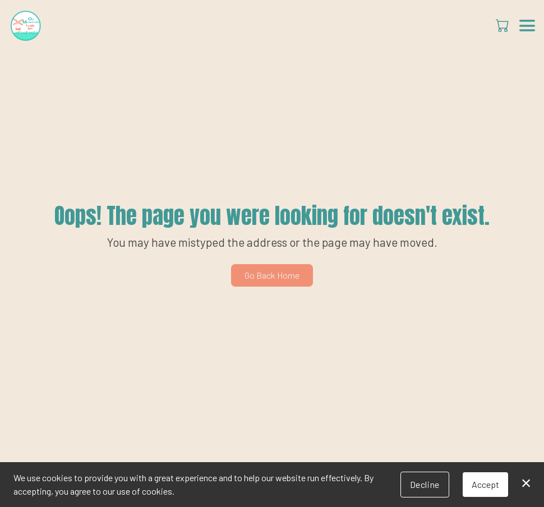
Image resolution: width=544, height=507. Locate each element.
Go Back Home (272, 275)
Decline (425, 484)
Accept (485, 484)
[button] (503, 25)
